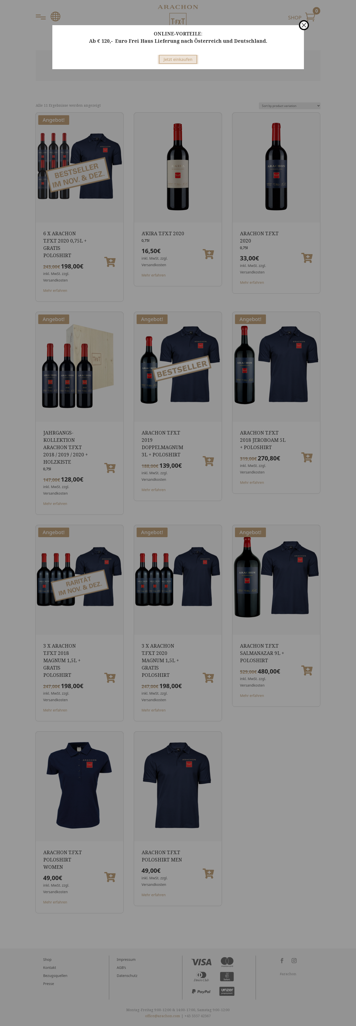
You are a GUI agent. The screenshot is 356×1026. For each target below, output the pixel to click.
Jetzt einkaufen (178, 59)
